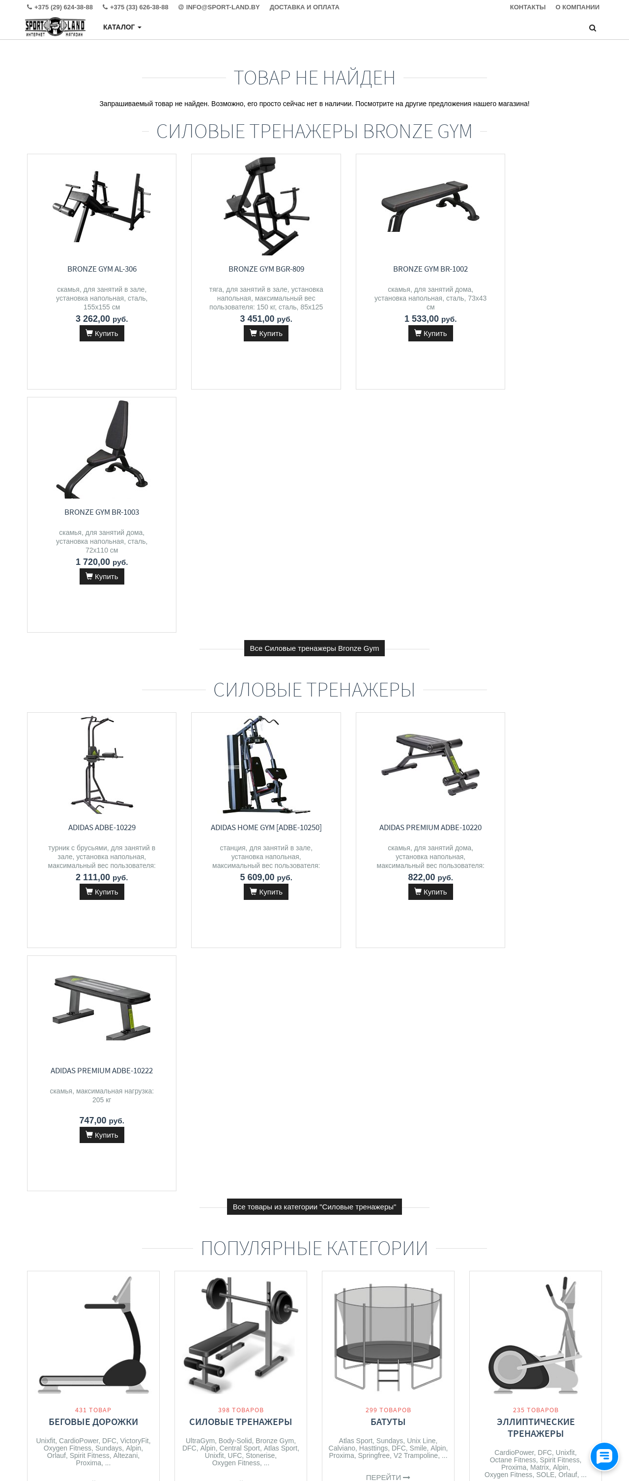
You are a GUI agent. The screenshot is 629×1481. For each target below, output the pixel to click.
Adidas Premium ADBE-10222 (536, 584)
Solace (225, 1209)
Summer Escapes (560, 1200)
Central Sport (239, 962)
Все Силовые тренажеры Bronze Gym (314, 405)
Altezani (125, 969)
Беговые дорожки (93, 935)
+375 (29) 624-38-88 (378, 1361)
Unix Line (421, 954)
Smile (418, 962)
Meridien (197, 1202)
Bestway (516, 1200)
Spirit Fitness (90, 969)
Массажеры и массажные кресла (241, 1169)
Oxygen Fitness (67, 962)
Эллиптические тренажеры (536, 941)
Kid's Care (414, 1224)
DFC (109, 954)
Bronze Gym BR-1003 (535, 268)
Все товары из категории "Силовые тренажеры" (315, 720)
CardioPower (78, 954)
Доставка (188, 1370)
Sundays (108, 962)
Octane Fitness (513, 974)
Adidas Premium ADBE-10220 (388, 584)
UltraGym (200, 954)
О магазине (191, 1390)
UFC (235, 969)
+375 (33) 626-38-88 (378, 1370)
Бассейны (535, 1180)
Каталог (122, 27)
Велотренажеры (94, 1180)
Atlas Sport (280, 962)
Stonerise (260, 969)
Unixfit (45, 954)
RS (439, 1224)
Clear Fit (134, 1215)
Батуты (388, 935)
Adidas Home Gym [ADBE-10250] (240, 584)
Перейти (93, 998)
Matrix (539, 981)
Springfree (374, 969)
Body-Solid (235, 954)
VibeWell (253, 1209)
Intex (492, 1200)
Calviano (342, 962)
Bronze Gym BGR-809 (241, 268)
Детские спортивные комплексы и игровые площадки (388, 1192)
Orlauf (56, 969)
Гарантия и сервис (201, 1380)
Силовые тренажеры (240, 935)
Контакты (188, 1361)
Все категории (314, 1288)
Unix (251, 1202)
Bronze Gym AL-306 (93, 268)
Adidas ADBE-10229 (93, 584)
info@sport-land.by (375, 1380)
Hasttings (373, 962)
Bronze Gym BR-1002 (388, 268)
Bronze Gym (275, 954)
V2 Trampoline (416, 969)
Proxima (88, 976)
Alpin (133, 962)
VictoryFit (134, 954)
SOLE (545, 988)
